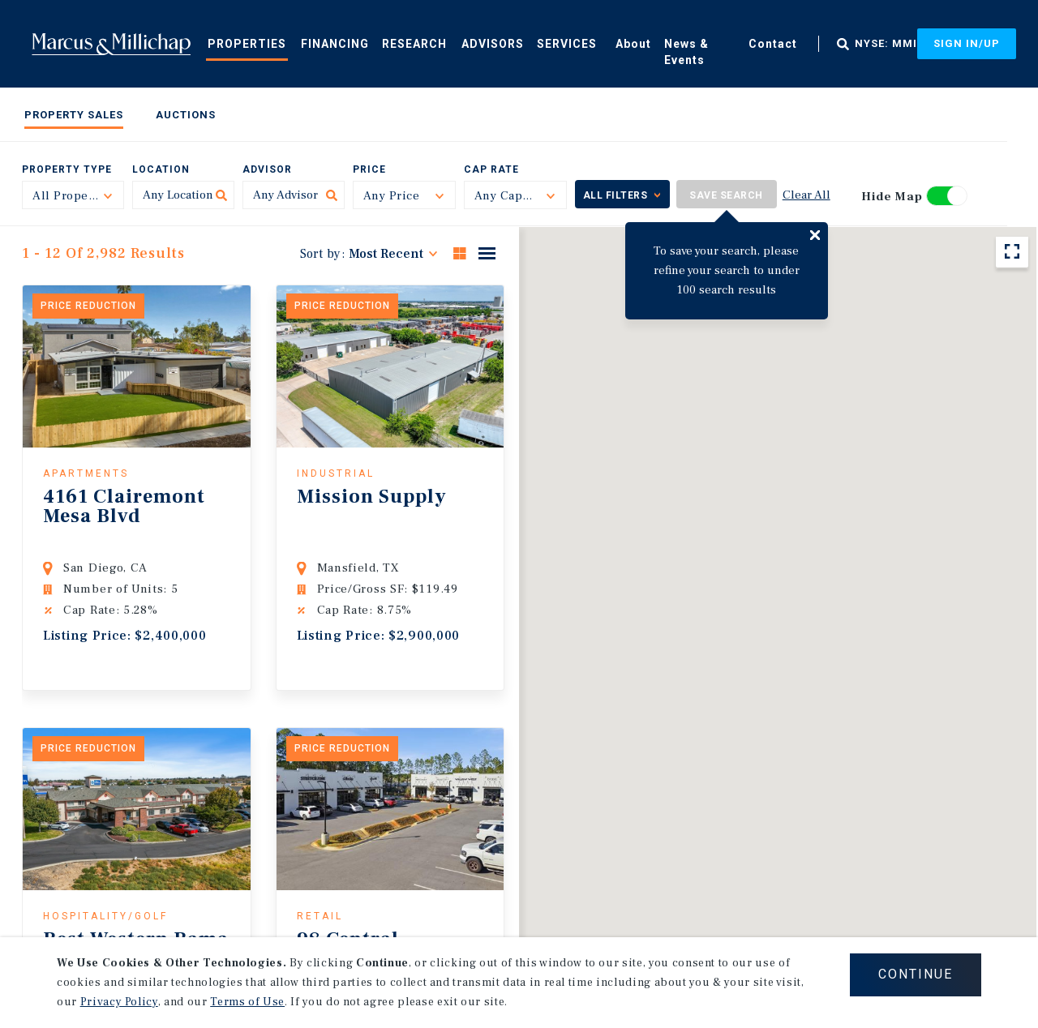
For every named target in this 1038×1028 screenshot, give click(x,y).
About (633, 43)
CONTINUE (915, 974)
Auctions (186, 115)
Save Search (726, 195)
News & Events (686, 51)
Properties (247, 43)
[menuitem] (247, 43)
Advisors (492, 43)
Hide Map (892, 196)
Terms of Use (247, 1002)
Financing (335, 43)
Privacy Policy (119, 1002)
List (486, 253)
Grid (460, 253)
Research (414, 43)
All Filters (615, 195)
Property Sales (73, 115)
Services (567, 43)
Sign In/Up (966, 43)
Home (111, 44)
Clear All (806, 195)
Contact (772, 43)
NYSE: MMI (886, 44)
